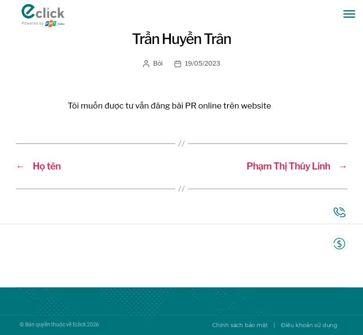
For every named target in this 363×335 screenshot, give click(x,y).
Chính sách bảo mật (240, 325)
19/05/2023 (202, 63)
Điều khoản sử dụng (309, 325)
